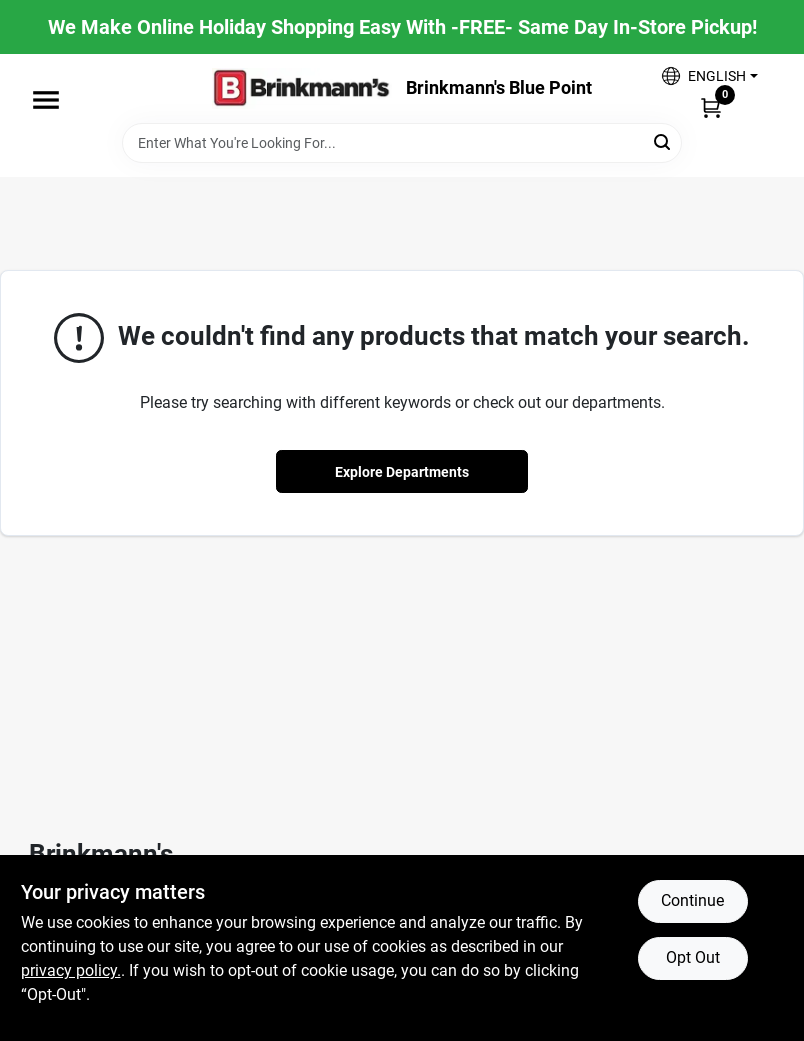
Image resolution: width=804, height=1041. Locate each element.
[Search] (663, 141)
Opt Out (693, 957)
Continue (692, 900)
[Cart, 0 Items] (711, 107)
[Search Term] (402, 143)
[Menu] (46, 100)
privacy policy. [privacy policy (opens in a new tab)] (71, 970)
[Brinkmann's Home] (302, 88)
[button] (709, 75)
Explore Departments (402, 472)
